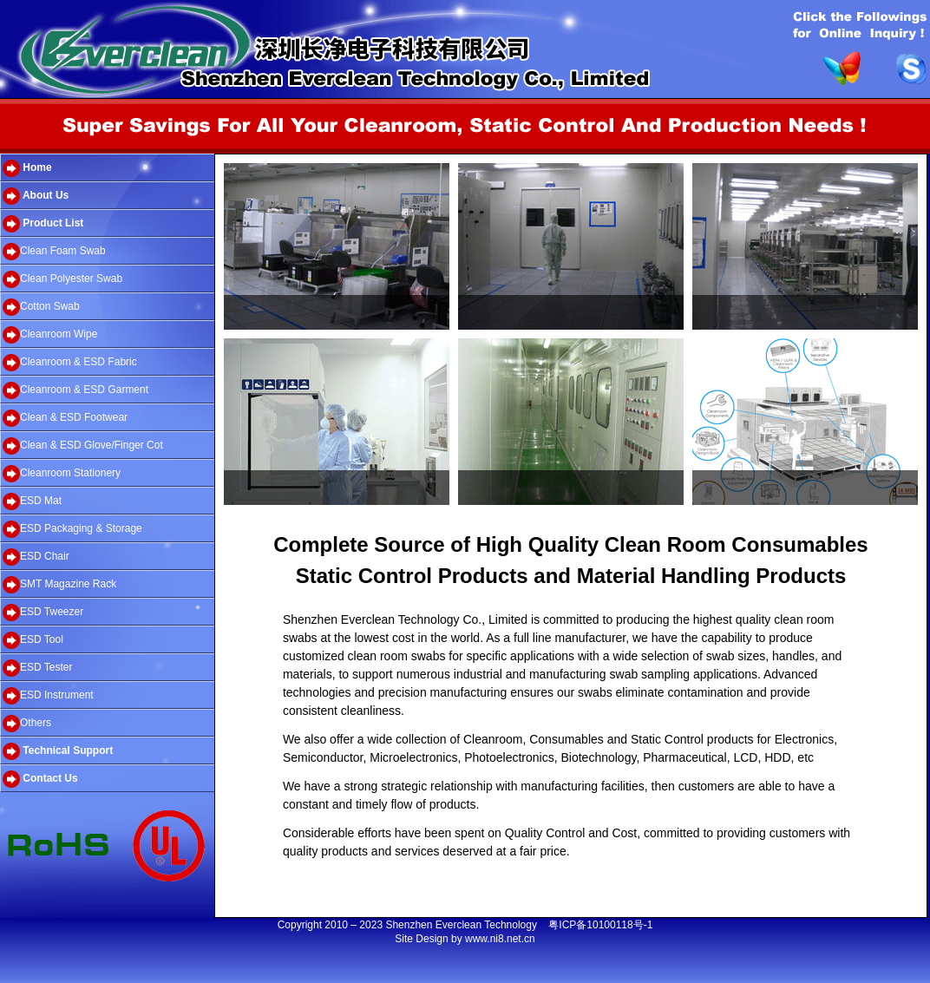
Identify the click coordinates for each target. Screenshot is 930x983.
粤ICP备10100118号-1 (600, 925)
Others (27, 723)
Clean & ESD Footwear (65, 418)
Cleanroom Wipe (50, 335)
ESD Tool (33, 640)
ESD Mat (32, 501)
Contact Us (40, 779)
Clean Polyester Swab (62, 279)
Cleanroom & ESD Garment (75, 390)
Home (27, 168)
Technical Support (58, 751)
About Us (36, 196)
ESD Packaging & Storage (72, 529)
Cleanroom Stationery (62, 473)
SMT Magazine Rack (59, 584)
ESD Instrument (48, 695)
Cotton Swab (41, 307)
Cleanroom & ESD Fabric (70, 362)
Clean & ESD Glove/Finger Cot (83, 446)
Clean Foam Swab (54, 251)
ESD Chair (36, 557)
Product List (43, 224)
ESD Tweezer (43, 612)
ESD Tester (37, 668)
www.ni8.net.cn (500, 939)
